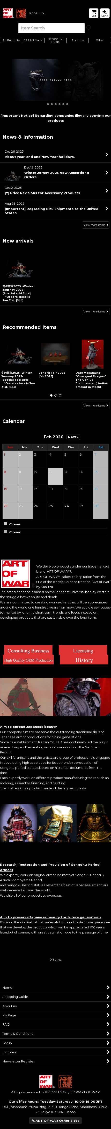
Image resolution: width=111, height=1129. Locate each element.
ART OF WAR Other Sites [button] (55, 1120)
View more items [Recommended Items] (95, 405)
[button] (55, 41)
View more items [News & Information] (95, 225)
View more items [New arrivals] (95, 311)
